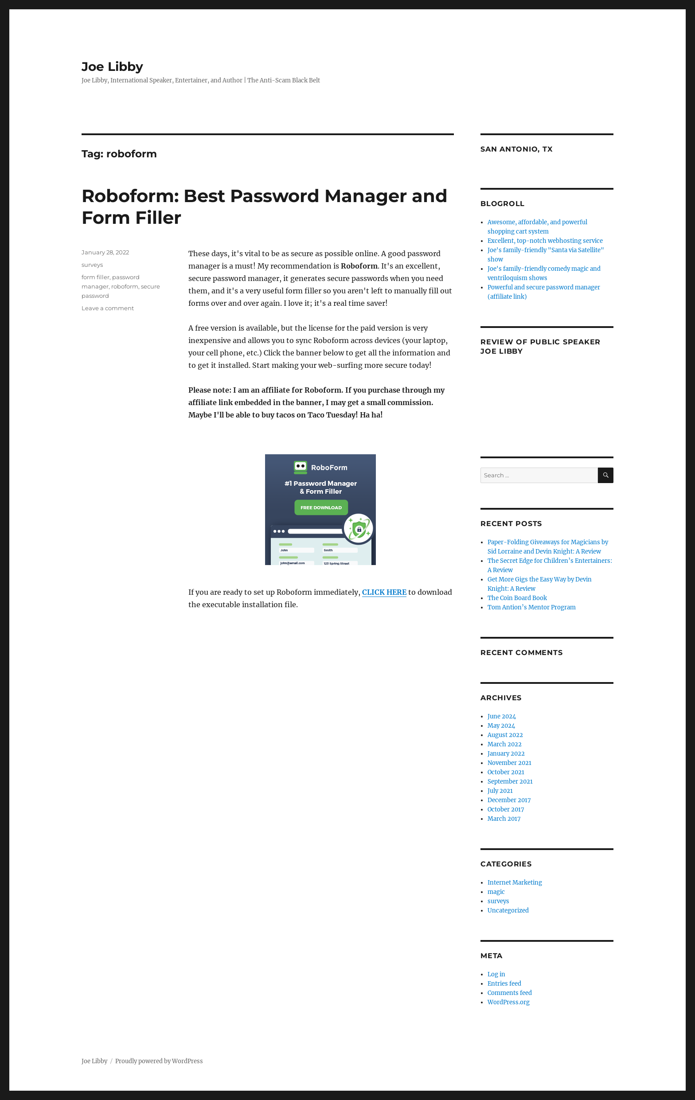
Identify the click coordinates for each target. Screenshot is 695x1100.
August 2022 (505, 735)
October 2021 (506, 772)
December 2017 (509, 800)
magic (496, 892)
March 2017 (504, 819)
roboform (124, 286)
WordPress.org (509, 1002)
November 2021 (509, 763)
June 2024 (502, 716)
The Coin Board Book (517, 598)
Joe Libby (112, 66)
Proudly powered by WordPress (159, 1061)
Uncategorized (508, 910)
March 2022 (505, 744)
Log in (496, 974)
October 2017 (506, 809)
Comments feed (510, 993)
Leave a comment (108, 308)
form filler (95, 277)
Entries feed (504, 983)
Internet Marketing (515, 882)
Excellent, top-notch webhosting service (545, 241)
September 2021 (510, 781)
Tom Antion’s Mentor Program (532, 607)
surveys (92, 264)
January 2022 (506, 753)
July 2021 (500, 791)
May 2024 (501, 725)
